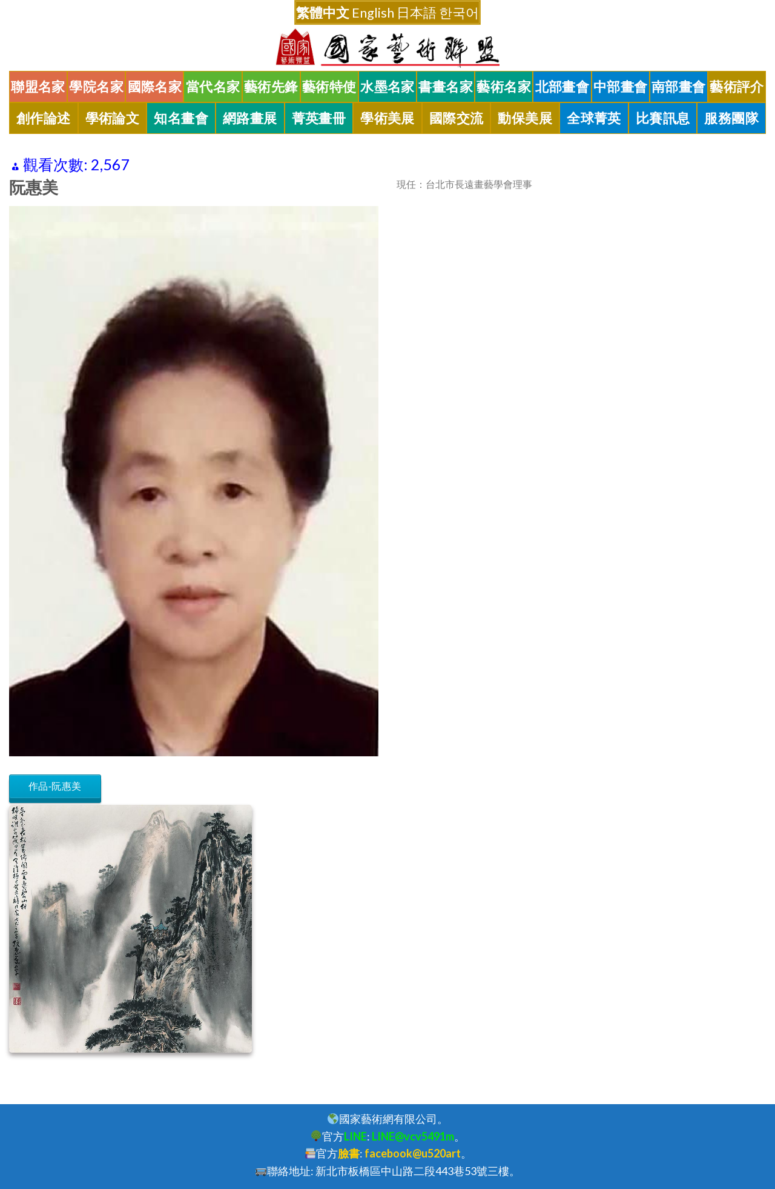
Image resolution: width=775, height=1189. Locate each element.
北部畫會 (562, 87)
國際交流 (456, 118)
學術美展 (387, 118)
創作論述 (43, 118)
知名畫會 (181, 118)
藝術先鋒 (271, 87)
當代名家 (213, 87)
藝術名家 (504, 87)
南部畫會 (678, 87)
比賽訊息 (663, 118)
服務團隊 (731, 118)
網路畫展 (250, 118)
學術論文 (112, 118)
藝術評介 (737, 87)
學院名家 (96, 87)
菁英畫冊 (319, 118)
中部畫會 (620, 87)
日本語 (417, 12)
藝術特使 (329, 87)
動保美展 (525, 118)
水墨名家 (387, 87)
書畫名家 (445, 87)
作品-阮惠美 (55, 786)
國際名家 (155, 87)
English (373, 12)
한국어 (459, 12)
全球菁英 (594, 118)
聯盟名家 (38, 87)
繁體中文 (322, 12)
